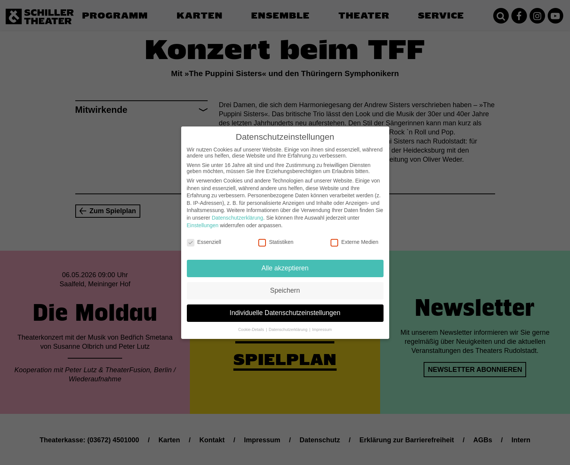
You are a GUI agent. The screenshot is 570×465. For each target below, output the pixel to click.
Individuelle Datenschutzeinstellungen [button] (285, 307)
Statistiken (276, 236)
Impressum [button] (322, 323)
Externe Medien (354, 236)
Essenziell (204, 236)
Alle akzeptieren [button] (285, 262)
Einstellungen (203, 219)
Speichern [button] (285, 284)
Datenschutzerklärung (237, 212)
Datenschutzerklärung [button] (289, 323)
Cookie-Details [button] (251, 323)
